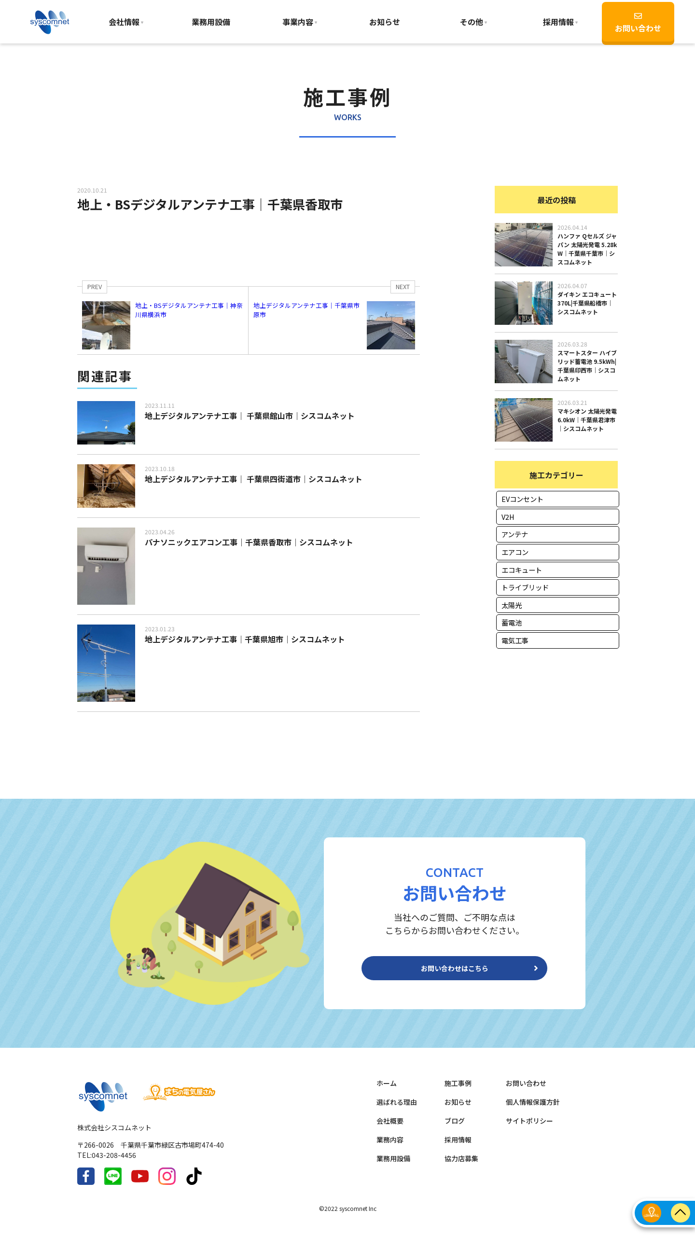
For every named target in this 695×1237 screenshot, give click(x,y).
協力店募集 (461, 1166)
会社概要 (389, 1128)
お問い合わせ (638, 23)
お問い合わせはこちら (454, 972)
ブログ (455, 1128)
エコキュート (521, 570)
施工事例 (458, 1091)
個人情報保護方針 (533, 1109)
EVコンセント (522, 499)
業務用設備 (211, 22)
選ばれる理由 (396, 1109)
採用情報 (458, 1147)
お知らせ (384, 22)
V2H (507, 517)
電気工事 (514, 640)
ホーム (386, 1091)
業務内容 (389, 1147)
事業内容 (297, 22)
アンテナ (514, 534)
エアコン (514, 552)
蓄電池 (511, 622)
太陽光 (511, 605)
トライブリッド (525, 587)
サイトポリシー (529, 1128)
